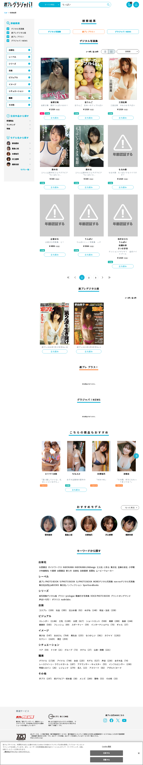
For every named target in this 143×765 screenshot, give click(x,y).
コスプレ (47, 610)
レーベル (12, 57)
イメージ (12, 84)
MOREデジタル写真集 (101, 581)
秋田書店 (43, 567)
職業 (10, 98)
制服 (61, 610)
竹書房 (53, 570)
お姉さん (61, 635)
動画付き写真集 (82, 595)
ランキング (11, 124)
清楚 (45, 639)
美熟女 (77, 635)
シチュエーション (16, 91)
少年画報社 (44, 570)
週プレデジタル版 (18, 32)
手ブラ (46, 678)
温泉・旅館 (102, 649)
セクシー (129, 635)
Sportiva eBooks (89, 585)
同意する (106, 760)
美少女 (46, 635)
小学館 (131, 567)
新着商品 (10, 120)
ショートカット (96, 621)
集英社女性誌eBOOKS (49, 585)
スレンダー (48, 621)
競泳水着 (75, 610)
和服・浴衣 (107, 610)
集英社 (113, 567)
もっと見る (130, 507)
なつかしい (94, 635)
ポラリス (56, 599)
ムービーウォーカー (105, 570)
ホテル (86, 649)
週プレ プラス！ (18, 36)
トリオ (57, 649)
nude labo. (66, 599)
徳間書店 (61, 570)
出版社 (11, 50)
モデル (93, 660)
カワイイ (112, 635)
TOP (5, 13)
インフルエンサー (120, 664)
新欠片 (69, 570)
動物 (99, 678)
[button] (136, 456)
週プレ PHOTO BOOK (48, 581)
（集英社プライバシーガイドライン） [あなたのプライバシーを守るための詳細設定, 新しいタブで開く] (16, 751)
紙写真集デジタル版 (48, 595)
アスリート (97, 667)
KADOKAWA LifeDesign (85, 567)
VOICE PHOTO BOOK (99, 595)
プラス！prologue (66, 595)
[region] (71, 753)
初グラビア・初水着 (66, 678)
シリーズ (12, 63)
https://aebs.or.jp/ (36, 738)
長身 (126, 621)
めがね (91, 610)
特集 (8, 128)
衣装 (10, 70)
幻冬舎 (106, 567)
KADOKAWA (68, 567)
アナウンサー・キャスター (92, 664)
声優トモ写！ (45, 599)
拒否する (106, 753)
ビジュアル (13, 77)
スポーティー (80, 624)
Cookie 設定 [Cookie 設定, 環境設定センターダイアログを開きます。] (106, 746)
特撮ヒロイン (48, 667)
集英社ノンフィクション (70, 585)
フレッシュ (62, 624)
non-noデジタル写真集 (122, 581)
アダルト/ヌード (113, 667)
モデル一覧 (24, 169)
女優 (79, 660)
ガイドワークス (55, 567)
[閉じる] (139, 753)
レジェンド (67, 667)
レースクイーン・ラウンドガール (57, 664)
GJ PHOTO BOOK (83, 581)
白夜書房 (84, 570)
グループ (71, 649)
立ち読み (55, 117)
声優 (106, 660)
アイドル (64, 660)
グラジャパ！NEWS (19, 40)
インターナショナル (103, 624)
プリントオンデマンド (120, 595)
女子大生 (120, 660)
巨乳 (65, 621)
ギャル (122, 624)
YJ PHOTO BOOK (66, 581)
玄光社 (99, 567)
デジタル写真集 (17, 28)
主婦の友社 (122, 567)
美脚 (114, 621)
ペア (44, 649)
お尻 (78, 621)
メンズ (86, 678)
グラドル (47, 660)
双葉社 (92, 570)
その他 (11, 105)
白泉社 (76, 570)
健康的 (46, 624)
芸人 (82, 667)
